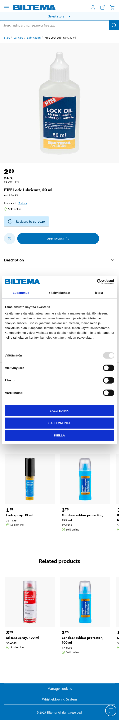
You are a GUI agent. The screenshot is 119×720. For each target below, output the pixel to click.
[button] (59, 16)
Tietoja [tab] (98, 292)
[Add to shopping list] (9, 238)
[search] (59, 25)
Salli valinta (59, 423)
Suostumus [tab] (21, 292)
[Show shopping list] (102, 7)
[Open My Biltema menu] (93, 7)
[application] (111, 711)
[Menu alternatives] (6, 8)
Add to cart (58, 238)
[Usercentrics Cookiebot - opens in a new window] (96, 281)
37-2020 (39, 221)
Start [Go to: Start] (7, 37)
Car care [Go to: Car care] (18, 37)
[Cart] (112, 7)
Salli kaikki (59, 410)
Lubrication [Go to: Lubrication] (34, 37)
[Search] (114, 25)
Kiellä (59, 435)
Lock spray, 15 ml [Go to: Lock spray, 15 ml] (19, 515)
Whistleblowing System (59, 699)
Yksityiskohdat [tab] (59, 292)
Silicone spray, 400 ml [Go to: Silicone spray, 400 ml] (22, 638)
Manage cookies (59, 688)
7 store (22, 203)
